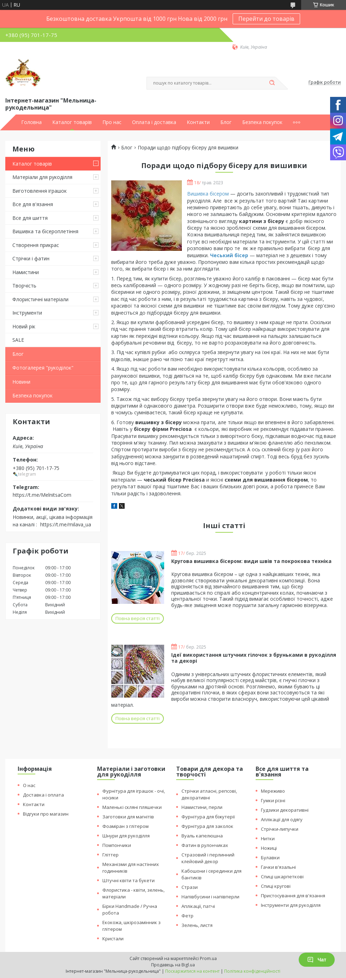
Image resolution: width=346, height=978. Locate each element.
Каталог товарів (72, 122)
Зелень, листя (197, 925)
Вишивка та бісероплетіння (45, 231)
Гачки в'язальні (278, 867)
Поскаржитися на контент (192, 971)
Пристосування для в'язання (293, 895)
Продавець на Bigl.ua (173, 965)
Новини (21, 381)
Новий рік (23, 326)
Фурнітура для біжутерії (208, 816)
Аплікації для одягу (282, 819)
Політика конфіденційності (252, 971)
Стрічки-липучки (279, 829)
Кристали (113, 938)
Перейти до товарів (266, 19)
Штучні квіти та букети (128, 880)
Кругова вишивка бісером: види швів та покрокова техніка (251, 561)
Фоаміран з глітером (125, 826)
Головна (31, 122)
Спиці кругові (276, 886)
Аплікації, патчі (198, 906)
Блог (226, 122)
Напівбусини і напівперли (210, 896)
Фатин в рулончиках (204, 845)
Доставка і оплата (43, 795)
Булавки (270, 857)
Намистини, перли (201, 807)
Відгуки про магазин (45, 814)
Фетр (187, 915)
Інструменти (27, 312)
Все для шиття (30, 218)
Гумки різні (273, 800)
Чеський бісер (229, 255)
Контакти (198, 122)
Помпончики (116, 845)
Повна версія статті (137, 618)
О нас (29, 785)
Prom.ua (208, 958)
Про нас (111, 122)
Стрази (189, 887)
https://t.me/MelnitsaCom (42, 494)
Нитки (268, 838)
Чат (316, 960)
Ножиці (269, 848)
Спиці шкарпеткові (282, 876)
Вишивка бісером (208, 193)
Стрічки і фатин (30, 258)
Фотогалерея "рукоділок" (42, 367)
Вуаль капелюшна (202, 835)
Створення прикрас (35, 245)
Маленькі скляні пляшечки (132, 807)
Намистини (25, 272)
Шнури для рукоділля (126, 835)
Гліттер (110, 855)
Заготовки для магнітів (128, 816)
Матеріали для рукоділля (42, 177)
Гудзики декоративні (285, 810)
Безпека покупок (262, 122)
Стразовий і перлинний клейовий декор (207, 858)
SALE (18, 339)
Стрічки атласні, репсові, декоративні (209, 794)
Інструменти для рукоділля (291, 905)
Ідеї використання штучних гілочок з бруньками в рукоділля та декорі (253, 657)
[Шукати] (272, 83)
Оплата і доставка (154, 122)
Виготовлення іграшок (39, 190)
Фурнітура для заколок (207, 826)
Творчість (24, 285)
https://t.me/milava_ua (65, 524)
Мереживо (273, 791)
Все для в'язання (32, 204)
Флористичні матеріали (40, 299)
